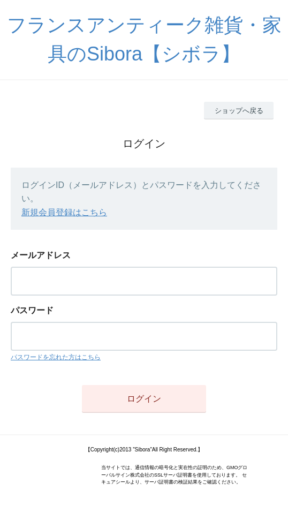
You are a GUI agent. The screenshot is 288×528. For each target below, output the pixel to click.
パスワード (32, 310)
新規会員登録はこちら (64, 212)
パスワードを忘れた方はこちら (56, 357)
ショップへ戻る (239, 111)
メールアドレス (41, 255)
